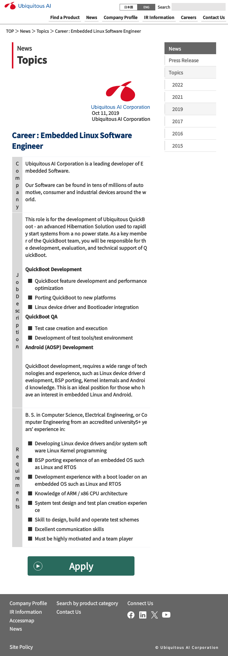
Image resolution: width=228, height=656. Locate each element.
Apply (81, 565)
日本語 (128, 7)
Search (164, 7)
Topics (43, 31)
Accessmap (22, 620)
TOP (10, 31)
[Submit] (219, 7)
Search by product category (87, 603)
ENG (146, 7)
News (25, 31)
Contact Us (68, 611)
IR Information (26, 611)
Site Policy (21, 646)
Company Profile (28, 603)
